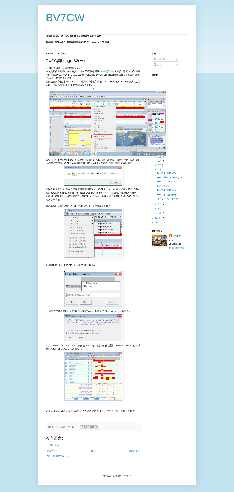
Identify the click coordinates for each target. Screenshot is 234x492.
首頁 (93, 451)
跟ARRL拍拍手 (164, 186)
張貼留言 (54, 444)
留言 (157, 65)
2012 (158, 144)
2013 (158, 140)
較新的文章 (52, 451)
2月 (160, 208)
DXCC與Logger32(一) (168, 181)
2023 (158, 119)
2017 (158, 127)
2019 (158, 123)
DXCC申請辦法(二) (166, 190)
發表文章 (159, 59)
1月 (160, 212)
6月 (160, 169)
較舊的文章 (134, 451)
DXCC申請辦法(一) (166, 194)
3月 (160, 204)
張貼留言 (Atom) (61, 456)
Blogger (127, 475)
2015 (158, 131)
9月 (160, 156)
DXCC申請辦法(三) (166, 173)
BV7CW (65, 18)
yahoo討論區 (106, 71)
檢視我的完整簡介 (178, 248)
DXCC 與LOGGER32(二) (169, 177)
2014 (158, 136)
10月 (160, 152)
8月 (160, 161)
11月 (160, 148)
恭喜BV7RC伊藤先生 (167, 199)
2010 (158, 222)
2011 (158, 218)
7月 (160, 165)
